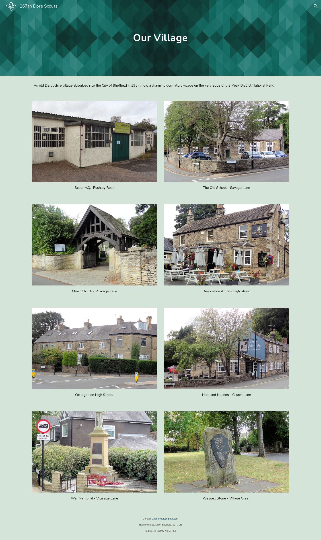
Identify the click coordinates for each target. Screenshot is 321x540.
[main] (160, 38)
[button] (315, 6)
